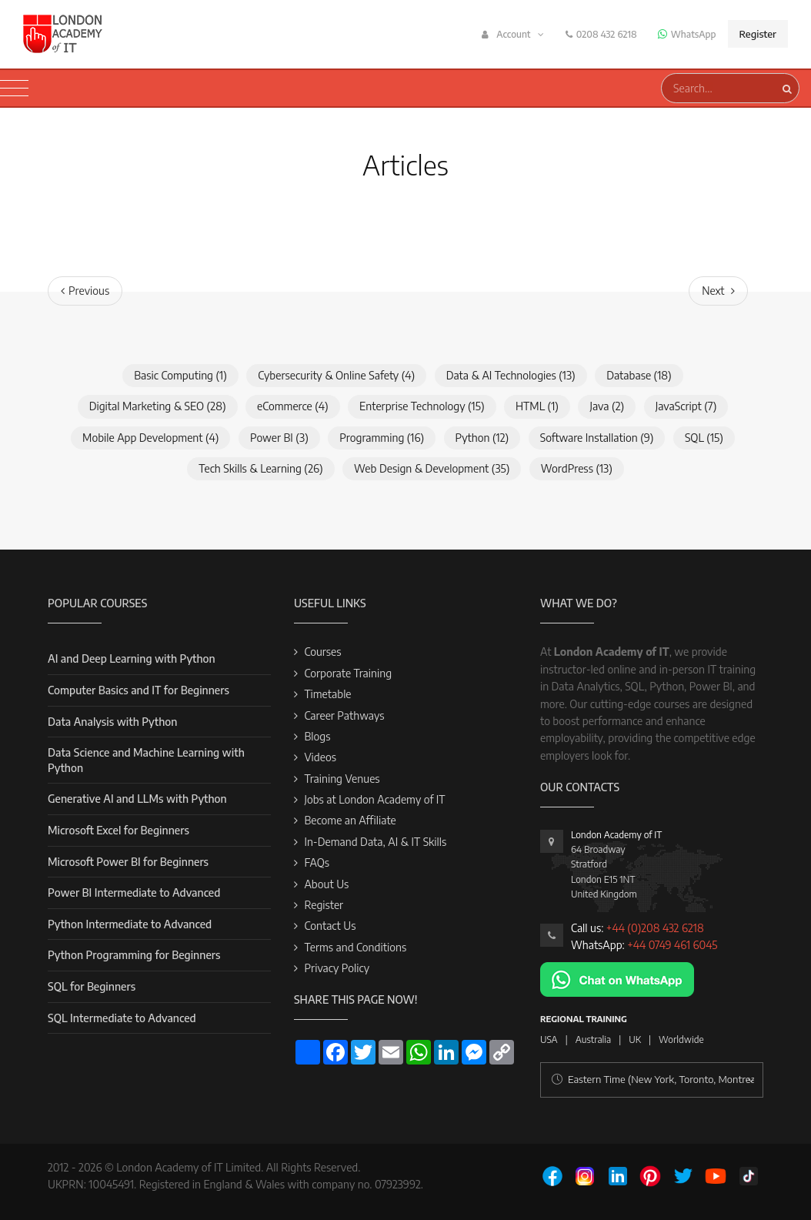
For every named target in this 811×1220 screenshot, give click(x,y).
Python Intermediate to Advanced (130, 924)
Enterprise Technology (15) (421, 406)
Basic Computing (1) (180, 375)
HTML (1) (537, 406)
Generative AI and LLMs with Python (137, 798)
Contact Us (329, 925)
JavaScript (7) (686, 406)
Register (757, 34)
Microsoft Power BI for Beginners (128, 861)
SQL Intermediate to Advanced (122, 1017)
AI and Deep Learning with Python (131, 658)
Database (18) (639, 375)
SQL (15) (704, 437)
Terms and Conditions (355, 947)
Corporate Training (348, 673)
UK (635, 1039)
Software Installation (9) (597, 437)
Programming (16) (381, 437)
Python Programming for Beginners (134, 954)
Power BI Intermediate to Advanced (134, 892)
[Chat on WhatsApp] (617, 977)
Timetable (327, 693)
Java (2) (606, 406)
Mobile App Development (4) (150, 437)
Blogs (317, 736)
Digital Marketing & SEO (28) (157, 406)
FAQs (316, 862)
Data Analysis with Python (112, 721)
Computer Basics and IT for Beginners (138, 690)
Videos (320, 757)
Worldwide (681, 1039)
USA (549, 1039)
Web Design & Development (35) (431, 468)
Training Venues (341, 778)
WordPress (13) (576, 468)
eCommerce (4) (293, 406)
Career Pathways (344, 715)
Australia (594, 1039)
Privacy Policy (336, 967)
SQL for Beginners (91, 986)
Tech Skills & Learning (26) (260, 468)
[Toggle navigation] (14, 88)
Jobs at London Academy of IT (374, 799)
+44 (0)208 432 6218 (655, 927)
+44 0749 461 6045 (672, 944)
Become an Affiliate (349, 820)
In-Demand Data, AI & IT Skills (375, 841)
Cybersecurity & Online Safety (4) (336, 375)
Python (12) (482, 437)
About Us (326, 884)
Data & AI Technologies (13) (511, 375)
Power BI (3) (279, 437)
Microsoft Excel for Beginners (118, 830)
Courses (322, 651)
